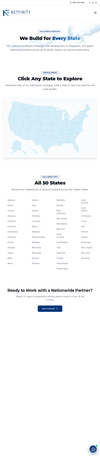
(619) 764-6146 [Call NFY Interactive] (77, 3)
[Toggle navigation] (95, 12)
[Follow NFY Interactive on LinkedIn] (93, 3)
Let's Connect (50, 308)
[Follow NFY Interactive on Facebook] (90, 3)
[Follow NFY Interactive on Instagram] (96, 3)
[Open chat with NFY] (93, 449)
